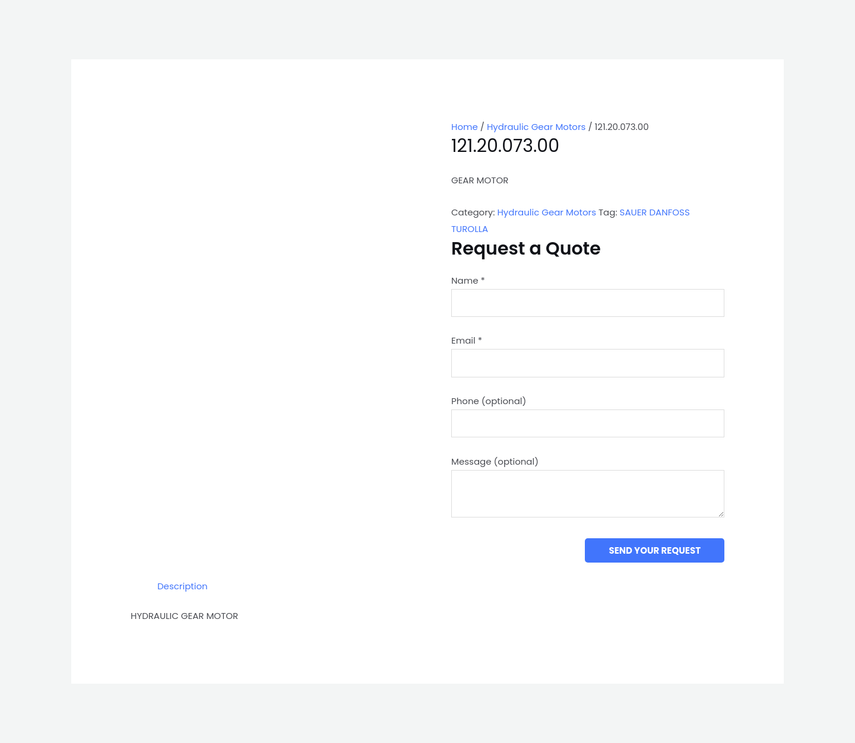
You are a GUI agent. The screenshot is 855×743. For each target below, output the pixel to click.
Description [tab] (182, 586)
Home (464, 126)
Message (495, 461)
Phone (488, 401)
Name (468, 280)
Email (466, 340)
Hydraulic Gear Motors (536, 126)
